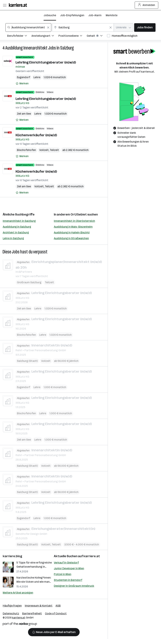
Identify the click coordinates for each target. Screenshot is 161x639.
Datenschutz (11, 613)
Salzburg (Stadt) (27, 361)
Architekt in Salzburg (16, 232)
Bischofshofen (26, 150)
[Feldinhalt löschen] (48, 27)
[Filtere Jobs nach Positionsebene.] (72, 36)
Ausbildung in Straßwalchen (71, 238)
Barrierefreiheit (32, 613)
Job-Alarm (95, 15)
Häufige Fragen (12, 605)
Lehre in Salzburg (13, 238)
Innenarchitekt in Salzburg (19, 221)
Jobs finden (145, 27)
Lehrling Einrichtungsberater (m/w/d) (46, 62)
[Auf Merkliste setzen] (22, 83)
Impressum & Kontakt (38, 605)
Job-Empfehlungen (72, 15)
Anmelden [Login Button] (146, 5)
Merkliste (111, 15)
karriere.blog (12, 556)
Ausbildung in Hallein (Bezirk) (72, 232)
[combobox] (28, 27)
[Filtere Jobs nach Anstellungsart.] (44, 36)
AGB (58, 605)
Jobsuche (50, 15)
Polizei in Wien (62, 574)
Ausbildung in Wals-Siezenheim (73, 226)
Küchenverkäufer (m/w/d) (36, 135)
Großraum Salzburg (29, 282)
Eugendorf (23, 77)
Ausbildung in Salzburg (17, 226)
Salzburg (67, 48)
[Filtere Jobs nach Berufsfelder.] (19, 36)
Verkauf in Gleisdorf (66, 562)
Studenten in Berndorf (68, 580)
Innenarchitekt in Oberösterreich (74, 221)
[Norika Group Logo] (20, 624)
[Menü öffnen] (5, 5)
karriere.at (91, 556)
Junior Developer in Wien (69, 568)
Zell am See (24, 113)
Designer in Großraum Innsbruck (74, 585)
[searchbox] (28, 27)
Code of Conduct (56, 613)
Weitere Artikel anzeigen (18, 592)
